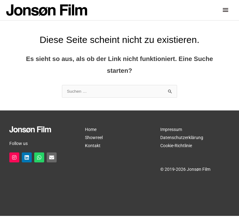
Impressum (171, 129)
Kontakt (93, 145)
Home (90, 129)
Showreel (94, 137)
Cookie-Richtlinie (176, 145)
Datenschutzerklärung (181, 137)
